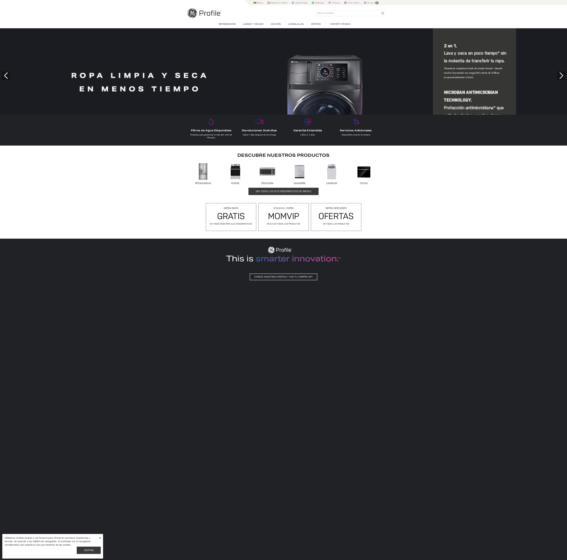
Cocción (276, 24)
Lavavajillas (296, 24)
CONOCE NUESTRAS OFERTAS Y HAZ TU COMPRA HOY (283, 276)
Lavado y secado (253, 24)
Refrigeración (227, 24)
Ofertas (316, 24)
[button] (561, 75)
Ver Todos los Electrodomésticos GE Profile (283, 191)
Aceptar (89, 550)
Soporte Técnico (340, 24)
